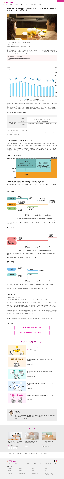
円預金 (46, 468)
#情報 (12, 44)
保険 (44, 4)
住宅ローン (9, 4)
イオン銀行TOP (9, 468)
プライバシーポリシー (10, 473)
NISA (15, 4)
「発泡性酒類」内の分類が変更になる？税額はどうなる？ (19, 58)
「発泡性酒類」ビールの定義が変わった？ (16, 56)
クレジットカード (37, 4)
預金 (30, 4)
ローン (15, 463)
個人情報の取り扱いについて (36, 473)
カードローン (9, 470)
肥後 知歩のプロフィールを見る (21, 418)
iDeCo (25, 4)
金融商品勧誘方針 (22, 473)
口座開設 (20, 468)
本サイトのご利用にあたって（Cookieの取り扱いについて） (49, 474)
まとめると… (11, 59)
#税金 (9, 44)
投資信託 (20, 4)
